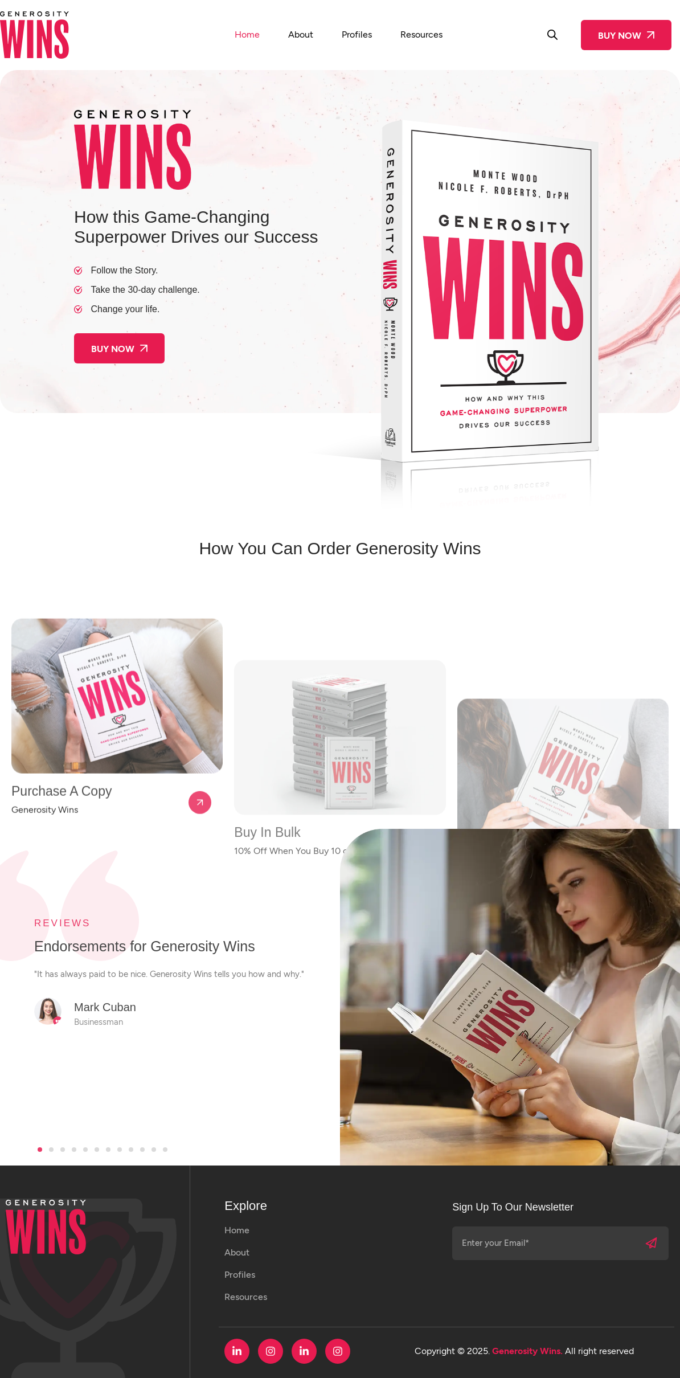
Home (247, 34)
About (300, 34)
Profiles (357, 34)
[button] (40, 1149)
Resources (421, 34)
